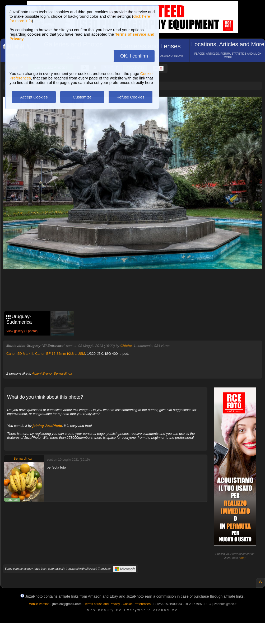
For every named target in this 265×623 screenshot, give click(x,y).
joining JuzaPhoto (47, 426)
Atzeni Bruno (42, 373)
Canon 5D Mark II (19, 354)
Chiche (126, 346)
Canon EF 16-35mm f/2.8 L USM (60, 354)
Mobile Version (39, 604)
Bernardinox (63, 373)
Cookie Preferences (137, 604)
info (242, 557)
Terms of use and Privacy (102, 604)
